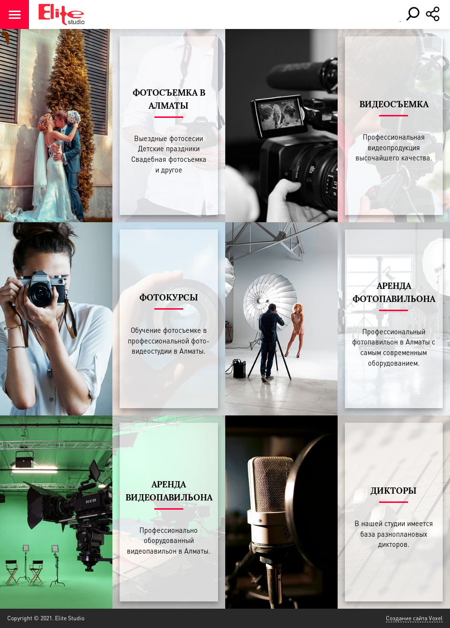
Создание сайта (406, 618)
